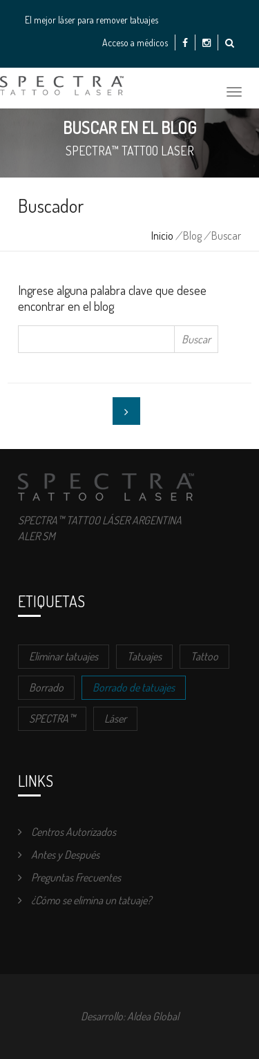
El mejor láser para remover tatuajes (91, 20)
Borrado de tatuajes (134, 687)
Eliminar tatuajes (63, 656)
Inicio (162, 235)
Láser (115, 718)
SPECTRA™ (52, 718)
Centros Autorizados (67, 832)
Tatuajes (144, 656)
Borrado (46, 687)
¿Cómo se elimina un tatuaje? (84, 900)
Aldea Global (153, 1016)
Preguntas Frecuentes (69, 877)
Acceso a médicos (135, 42)
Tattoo (204, 656)
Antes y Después (58, 854)
